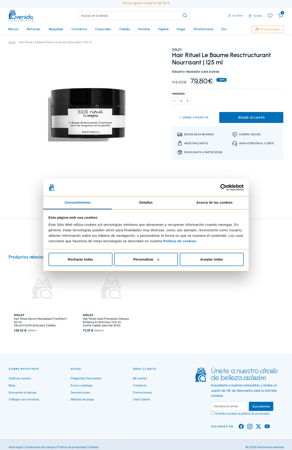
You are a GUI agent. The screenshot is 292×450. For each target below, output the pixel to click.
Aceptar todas (211, 259)
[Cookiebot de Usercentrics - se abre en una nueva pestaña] (224, 187)
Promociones (267, 29)
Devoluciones (80, 392)
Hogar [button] (181, 29)
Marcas (13, 29)
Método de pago (82, 399)
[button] (280, 15)
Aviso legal (15, 447)
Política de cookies (179, 241)
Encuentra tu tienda (22, 392)
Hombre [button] (144, 29)
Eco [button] (224, 29)
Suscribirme (261, 406)
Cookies (93, 447)
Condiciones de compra (39, 447)
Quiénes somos (20, 378)
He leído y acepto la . (242, 413)
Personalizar (146, 259)
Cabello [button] (124, 29)
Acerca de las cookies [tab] (214, 202)
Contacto (139, 385)
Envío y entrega (81, 385)
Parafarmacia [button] (203, 29)
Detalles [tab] (146, 202)
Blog (12, 385)
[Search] (134, 15)
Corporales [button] (103, 29)
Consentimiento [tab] (78, 202)
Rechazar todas (80, 259)
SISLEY (177, 49)
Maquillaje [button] (56, 29)
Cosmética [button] (79, 29)
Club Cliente (141, 399)
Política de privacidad (71, 447)
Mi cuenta (140, 378)
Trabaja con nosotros (24, 399)
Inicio (12, 42)
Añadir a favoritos (194, 118)
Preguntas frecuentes (86, 378)
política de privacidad (255, 413)
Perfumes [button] (33, 29)
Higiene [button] (163, 29)
